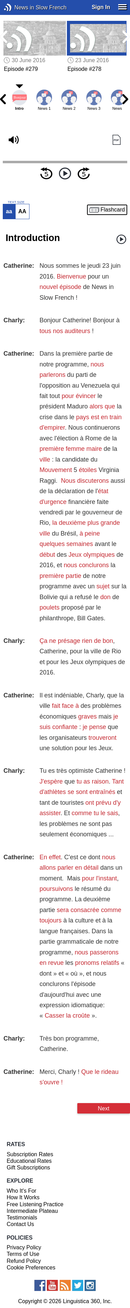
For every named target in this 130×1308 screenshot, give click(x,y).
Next (103, 1108)
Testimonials (22, 1217)
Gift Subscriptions (28, 1167)
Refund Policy (24, 1261)
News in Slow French (18, 7)
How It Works (23, 1197)
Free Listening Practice (35, 1204)
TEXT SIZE (16, 202)
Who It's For (21, 1191)
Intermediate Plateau (32, 1211)
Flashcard (113, 210)
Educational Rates (29, 1161)
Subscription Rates (30, 1154)
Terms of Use (23, 1254)
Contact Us (20, 1224)
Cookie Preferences (31, 1267)
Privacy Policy (24, 1247)
